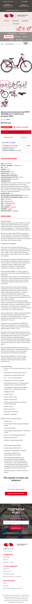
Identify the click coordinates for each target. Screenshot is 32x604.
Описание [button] (24, 137)
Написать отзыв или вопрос (16, 493)
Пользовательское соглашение (13, 576)
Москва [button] (12, 142)
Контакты (16, 23)
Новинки (25, 20)
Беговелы (23, 33)
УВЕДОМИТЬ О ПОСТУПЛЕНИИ (16, 132)
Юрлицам (15, 20)
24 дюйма (15, 211)
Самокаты (18, 36)
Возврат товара (8, 562)
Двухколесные (9, 201)
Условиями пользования (20, 533)
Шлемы (11, 39)
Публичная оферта (9, 574)
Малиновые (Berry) (10, 203)
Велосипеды (9, 36)
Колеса (25, 36)
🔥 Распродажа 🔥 (12, 33)
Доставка (7, 557)
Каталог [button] (6, 20)
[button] (8, 6)
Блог (5, 583)
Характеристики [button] (8, 137)
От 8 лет (13, 207)
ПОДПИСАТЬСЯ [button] (16, 528)
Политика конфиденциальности (13, 588)
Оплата (6, 559)
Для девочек (8, 205)
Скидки (6, 585)
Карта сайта (7, 571)
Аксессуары (19, 39)
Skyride (10, 209)
